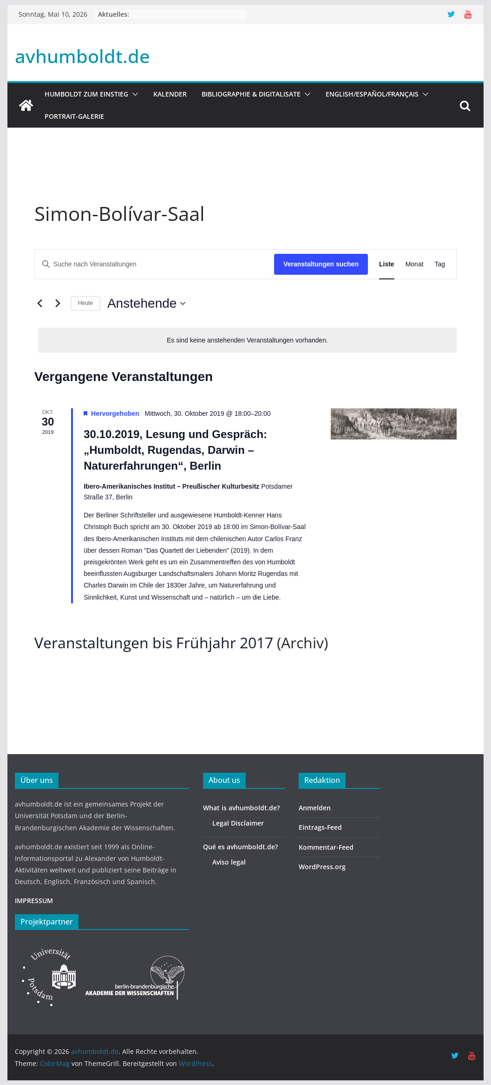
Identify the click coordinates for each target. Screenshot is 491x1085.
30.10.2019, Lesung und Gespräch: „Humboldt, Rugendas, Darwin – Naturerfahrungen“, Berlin (175, 450)
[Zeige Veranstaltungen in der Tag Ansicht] (440, 264)
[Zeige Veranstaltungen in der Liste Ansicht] (386, 264)
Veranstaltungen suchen (321, 264)
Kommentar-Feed (326, 847)
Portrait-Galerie (74, 116)
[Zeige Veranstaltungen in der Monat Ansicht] (415, 264)
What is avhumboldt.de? (241, 807)
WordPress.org (322, 866)
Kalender (170, 94)
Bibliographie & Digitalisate (251, 94)
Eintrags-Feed (320, 827)
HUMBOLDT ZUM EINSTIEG (86, 94)
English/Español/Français (372, 94)
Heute (85, 303)
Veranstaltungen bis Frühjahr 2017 (153, 642)
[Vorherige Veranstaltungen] (40, 303)
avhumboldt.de (82, 56)
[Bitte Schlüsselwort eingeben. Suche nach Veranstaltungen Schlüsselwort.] (154, 264)
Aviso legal (229, 862)
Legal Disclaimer (238, 823)
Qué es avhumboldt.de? (240, 846)
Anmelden (315, 807)
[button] (133, 94)
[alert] (247, 340)
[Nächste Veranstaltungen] (58, 303)
